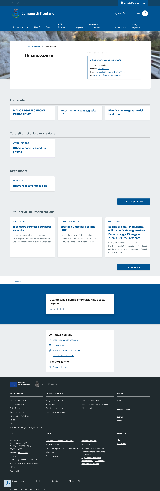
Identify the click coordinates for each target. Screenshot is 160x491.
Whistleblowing (52, 456)
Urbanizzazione (120, 27)
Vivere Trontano (62, 25)
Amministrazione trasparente (93, 451)
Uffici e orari (14, 467)
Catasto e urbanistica (70, 221)
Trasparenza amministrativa (94, 26)
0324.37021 (103, 68)
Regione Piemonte (18, 3)
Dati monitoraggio (17, 481)
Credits (55, 481)
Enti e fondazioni (16, 408)
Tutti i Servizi (133, 267)
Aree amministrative (18, 400)
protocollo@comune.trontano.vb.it (111, 71)
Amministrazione (20, 27)
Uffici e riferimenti (21, 143)
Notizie (120, 400)
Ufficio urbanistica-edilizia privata (105, 59)
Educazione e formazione (56, 412)
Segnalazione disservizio (91, 457)
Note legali (86, 444)
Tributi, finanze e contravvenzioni (95, 404)
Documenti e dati (17, 404)
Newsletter (121, 443)
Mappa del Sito (75, 481)
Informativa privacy (89, 440)
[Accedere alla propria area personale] (133, 3)
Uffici (12, 423)
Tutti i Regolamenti (134, 201)
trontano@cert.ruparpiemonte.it (108, 75)
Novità (37, 27)
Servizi (49, 27)
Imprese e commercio (90, 400)
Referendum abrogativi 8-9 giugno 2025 (26, 427)
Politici (12, 419)
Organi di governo (17, 412)
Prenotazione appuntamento (93, 460)
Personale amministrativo (20, 415)
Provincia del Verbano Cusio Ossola (60, 440)
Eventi (119, 420)
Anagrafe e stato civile (55, 400)
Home (27, 46)
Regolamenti (18, 180)
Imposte (79, 27)
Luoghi (120, 416)
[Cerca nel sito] (144, 13)
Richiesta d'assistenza (90, 463)
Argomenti (36, 46)
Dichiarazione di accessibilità (93, 448)
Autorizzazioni (19, 221)
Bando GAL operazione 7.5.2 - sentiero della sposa (62, 450)
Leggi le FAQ (87, 454)
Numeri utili (14, 471)
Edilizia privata (114, 221)
